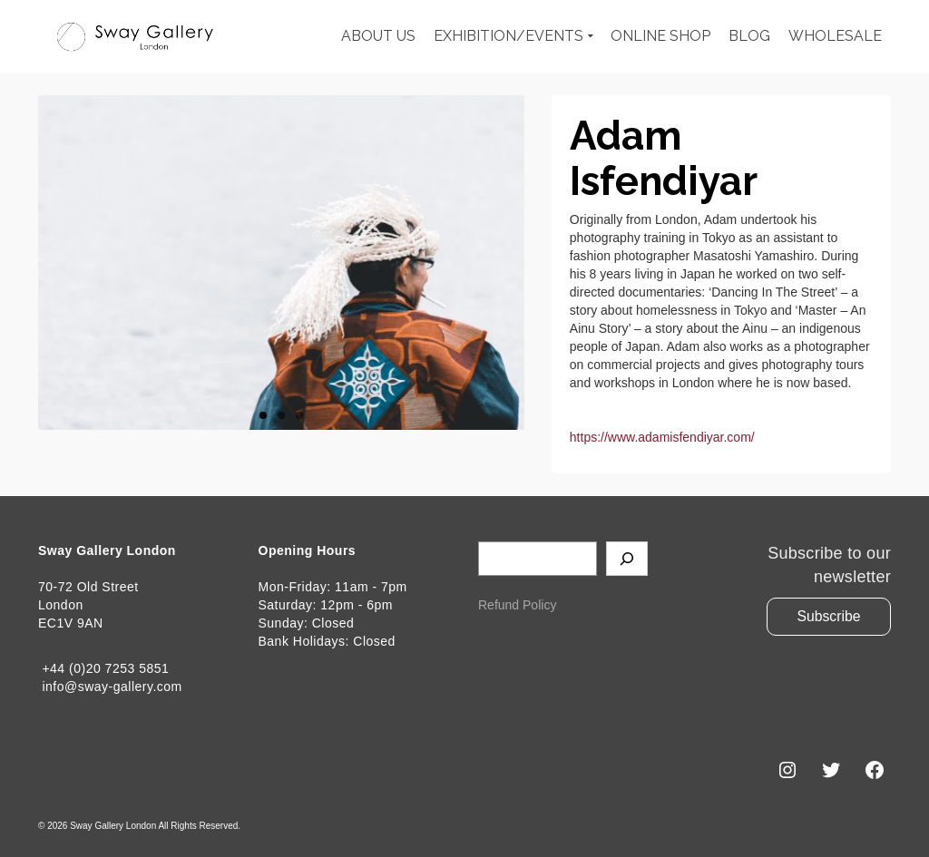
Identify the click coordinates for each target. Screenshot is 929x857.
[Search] (627, 558)
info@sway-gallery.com (110, 686)
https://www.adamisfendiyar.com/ (662, 437)
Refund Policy (517, 605)
